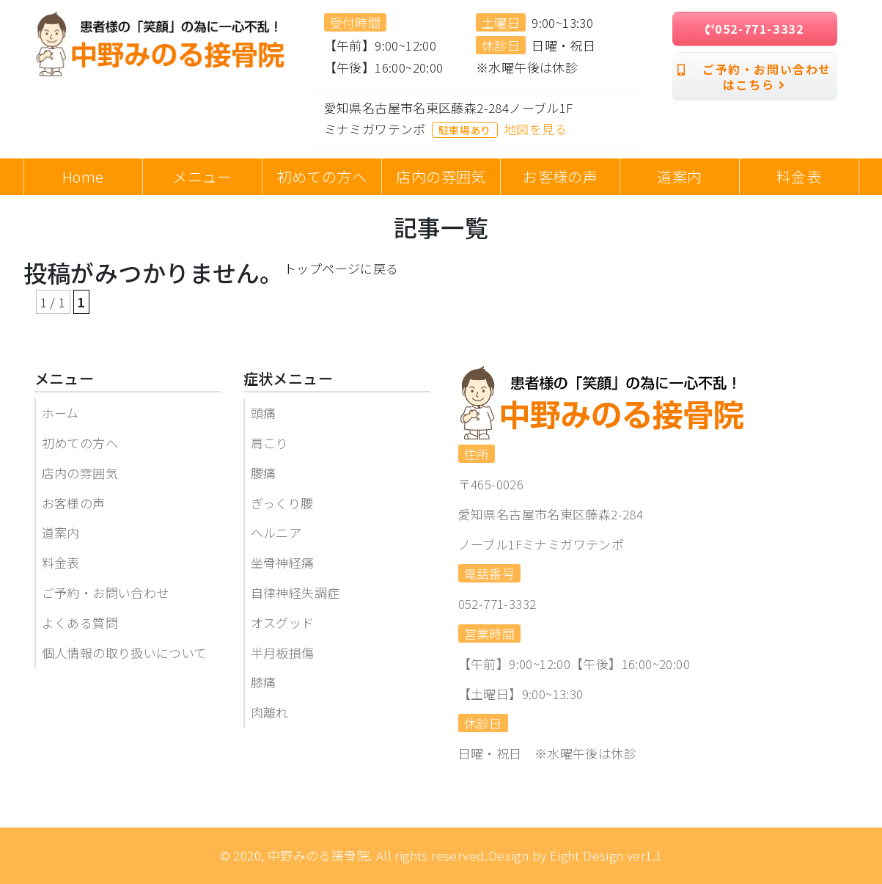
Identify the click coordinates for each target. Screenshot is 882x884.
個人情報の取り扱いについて (124, 652)
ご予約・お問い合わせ (105, 592)
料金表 (61, 562)
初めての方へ (80, 443)
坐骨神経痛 (283, 562)
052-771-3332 (754, 28)
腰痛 (263, 473)
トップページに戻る (341, 268)
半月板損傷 (283, 652)
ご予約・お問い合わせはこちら (754, 76)
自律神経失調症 (295, 592)
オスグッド (283, 622)
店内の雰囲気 (80, 473)
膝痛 (263, 682)
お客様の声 (74, 503)
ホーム (60, 412)
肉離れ (270, 712)
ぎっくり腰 (282, 503)
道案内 (61, 532)
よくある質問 (80, 622)
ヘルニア (276, 532)
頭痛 (263, 412)
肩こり (270, 443)
